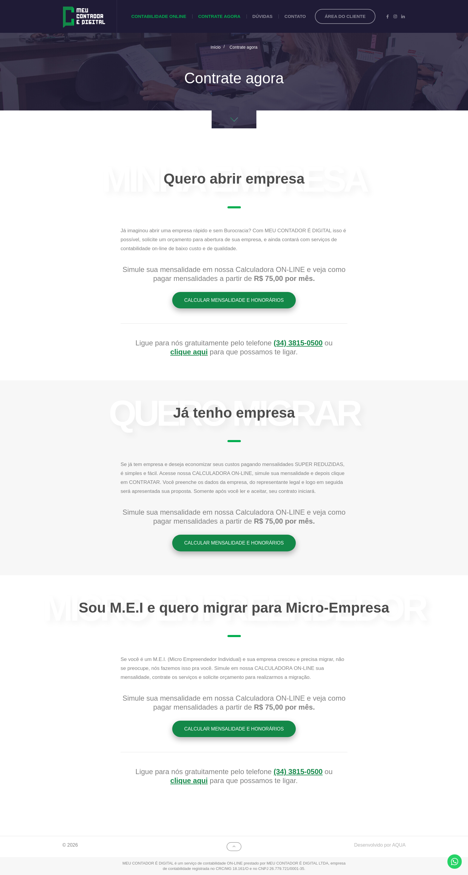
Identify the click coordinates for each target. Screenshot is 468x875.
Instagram (395, 16)
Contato (295, 16)
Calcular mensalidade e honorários (234, 300)
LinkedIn (403, 16)
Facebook (387, 16)
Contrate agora (219, 16)
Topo (234, 846)
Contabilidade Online (158, 16)
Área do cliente (345, 16)
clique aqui (189, 352)
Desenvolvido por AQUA (380, 845)
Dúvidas (263, 16)
